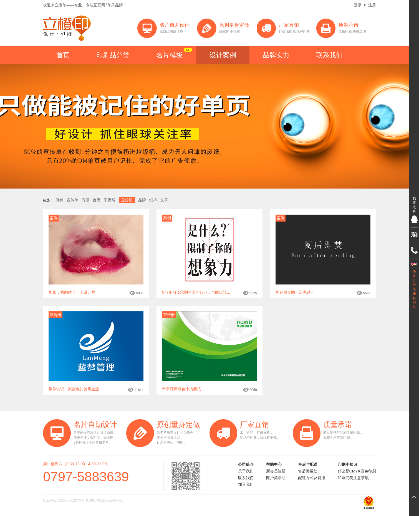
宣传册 (127, 200)
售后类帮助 (307, 471)
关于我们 (246, 471)
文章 (164, 200)
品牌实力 (276, 55)
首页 (63, 55)
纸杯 (153, 200)
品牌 (142, 200)
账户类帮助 (276, 478)
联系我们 (329, 55)
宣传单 (72, 200)
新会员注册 (276, 471)
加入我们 (246, 484)
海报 (85, 200)
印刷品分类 (113, 55)
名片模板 (169, 55)
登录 (358, 5)
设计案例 (223, 55)
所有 (59, 200)
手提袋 (109, 200)
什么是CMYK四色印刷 (357, 471)
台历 (96, 200)
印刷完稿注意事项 (353, 478)
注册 (372, 5)
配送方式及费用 (311, 478)
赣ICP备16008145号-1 (105, 500)
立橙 (67, 28)
